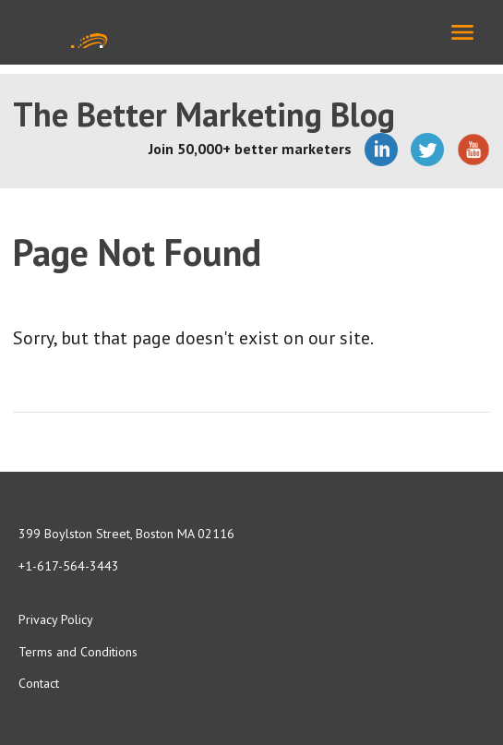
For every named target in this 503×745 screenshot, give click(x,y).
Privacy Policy (55, 619)
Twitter (427, 149)
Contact (38, 683)
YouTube (473, 149)
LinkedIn (381, 149)
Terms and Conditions (78, 651)
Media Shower (77, 32)
